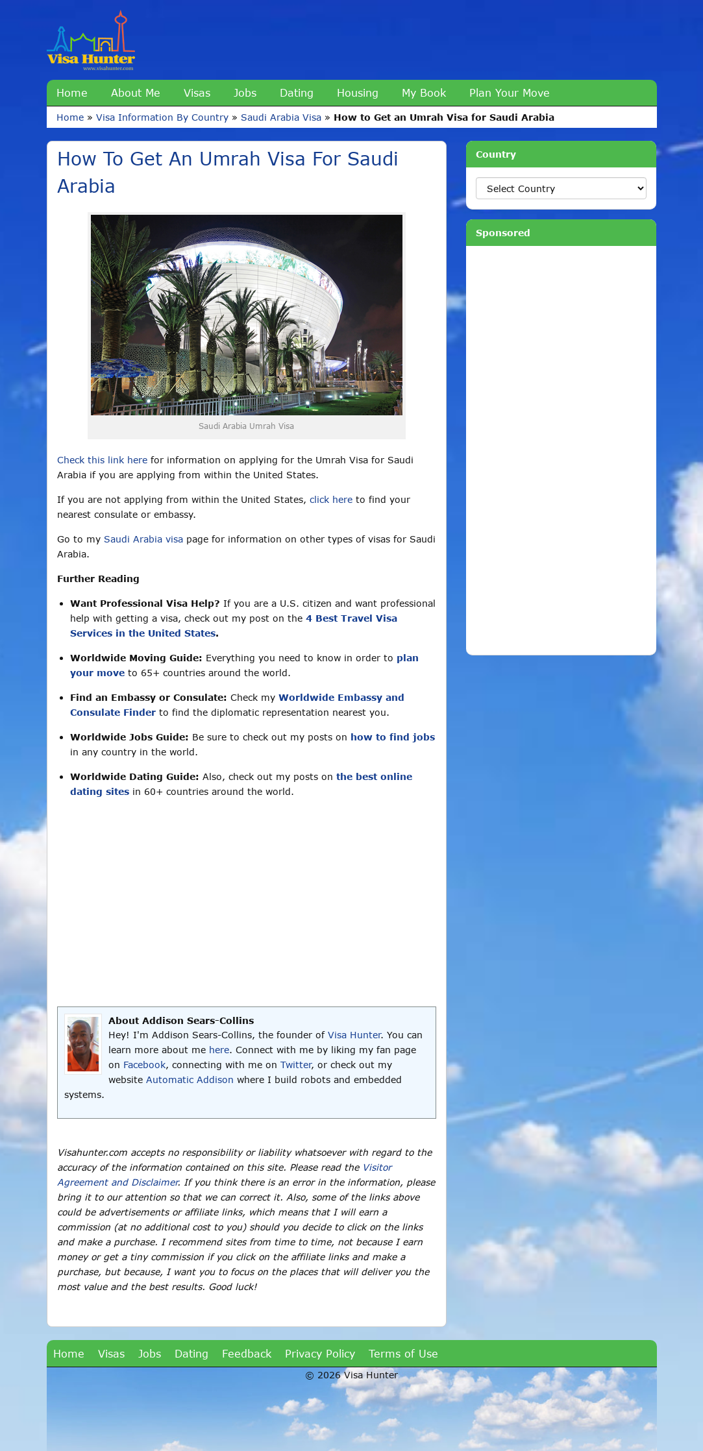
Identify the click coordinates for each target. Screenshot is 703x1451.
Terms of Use (403, 1353)
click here (331, 499)
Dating (297, 92)
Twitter (295, 1064)
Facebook (144, 1064)
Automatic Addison (190, 1079)
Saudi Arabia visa (143, 538)
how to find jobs (393, 736)
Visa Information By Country (162, 117)
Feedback (246, 1353)
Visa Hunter (354, 1034)
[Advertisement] (247, 903)
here (219, 1049)
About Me (135, 92)
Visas (197, 92)
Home (72, 92)
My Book (424, 92)
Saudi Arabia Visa (281, 117)
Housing (357, 92)
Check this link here (102, 459)
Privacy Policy (320, 1353)
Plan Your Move (509, 92)
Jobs (245, 92)
